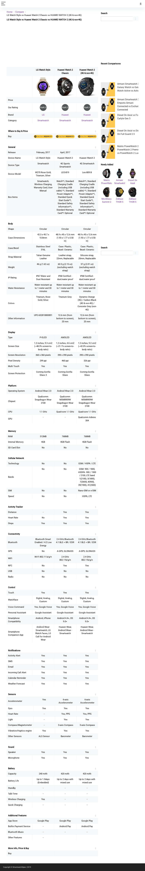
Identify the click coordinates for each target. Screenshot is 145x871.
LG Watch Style (43, 70)
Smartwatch (43, 120)
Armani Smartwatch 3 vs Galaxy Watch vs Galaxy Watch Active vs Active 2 (129, 87)
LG (43, 115)
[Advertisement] (52, 44)
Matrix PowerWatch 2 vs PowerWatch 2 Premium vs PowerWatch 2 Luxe (129, 149)
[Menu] (3, 4)
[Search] (140, 4)
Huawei (65, 115)
